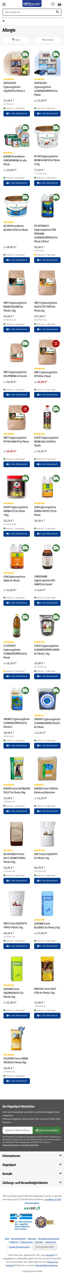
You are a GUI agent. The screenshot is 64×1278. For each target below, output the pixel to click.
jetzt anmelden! (47, 1130)
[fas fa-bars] (4, 4)
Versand (50, 1255)
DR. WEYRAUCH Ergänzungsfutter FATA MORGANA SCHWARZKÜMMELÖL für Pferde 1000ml (46, 233)
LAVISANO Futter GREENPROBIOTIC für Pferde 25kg (13, 992)
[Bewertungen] (8, 79)
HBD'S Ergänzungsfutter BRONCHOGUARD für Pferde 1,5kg (15, 306)
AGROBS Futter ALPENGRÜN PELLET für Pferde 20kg (16, 790)
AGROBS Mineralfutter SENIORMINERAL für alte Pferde (15, 160)
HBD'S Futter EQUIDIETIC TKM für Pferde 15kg (15, 925)
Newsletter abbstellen (29, 1145)
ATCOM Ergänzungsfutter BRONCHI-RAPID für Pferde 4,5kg (47, 160)
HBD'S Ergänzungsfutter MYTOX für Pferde (45, 374)
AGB (7, 1238)
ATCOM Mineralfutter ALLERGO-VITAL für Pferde (15, 227)
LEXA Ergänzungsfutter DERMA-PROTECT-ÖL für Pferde (45, 511)
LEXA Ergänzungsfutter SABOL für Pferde (14, 578)
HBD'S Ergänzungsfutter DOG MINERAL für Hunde (15, 374)
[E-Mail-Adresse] (17, 1130)
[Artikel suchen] (57, 12)
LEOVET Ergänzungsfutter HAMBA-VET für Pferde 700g (15, 511)
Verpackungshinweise (48, 1238)
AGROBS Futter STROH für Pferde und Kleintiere (46, 790)
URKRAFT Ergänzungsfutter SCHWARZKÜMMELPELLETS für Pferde (47, 723)
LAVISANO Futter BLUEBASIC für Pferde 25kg (47, 925)
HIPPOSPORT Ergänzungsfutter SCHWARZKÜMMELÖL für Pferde (46, 89)
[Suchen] (27, 12)
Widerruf (14, 1242)
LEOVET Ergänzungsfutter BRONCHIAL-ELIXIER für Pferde (46, 441)
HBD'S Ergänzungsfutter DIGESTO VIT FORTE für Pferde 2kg (45, 306)
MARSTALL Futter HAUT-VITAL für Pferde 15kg (45, 990)
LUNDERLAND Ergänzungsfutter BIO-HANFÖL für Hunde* (45, 580)
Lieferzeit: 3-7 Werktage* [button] (45, 255)
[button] (53, 4)
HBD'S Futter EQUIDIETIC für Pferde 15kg (46, 856)
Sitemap (32, 1238)
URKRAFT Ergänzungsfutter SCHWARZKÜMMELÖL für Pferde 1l (16, 723)
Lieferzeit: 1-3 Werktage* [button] (14, 108)
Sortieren (48, 40)
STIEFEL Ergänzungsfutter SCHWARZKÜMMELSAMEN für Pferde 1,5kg (46, 649)
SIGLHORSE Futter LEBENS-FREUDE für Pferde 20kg (16, 1060)
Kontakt (39, 1242)
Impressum (50, 1242)
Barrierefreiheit (18, 1238)
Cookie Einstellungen (19, 1247)
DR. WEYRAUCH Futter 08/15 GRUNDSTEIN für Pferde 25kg (14, 858)
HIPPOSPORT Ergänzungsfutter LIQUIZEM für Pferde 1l (14, 87)
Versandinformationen (47, 1265)
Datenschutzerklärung (11, 1145)
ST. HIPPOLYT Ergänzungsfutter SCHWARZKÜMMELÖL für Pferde (15, 651)
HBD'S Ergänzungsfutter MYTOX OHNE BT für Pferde (16, 439)
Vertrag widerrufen (45, 1247)
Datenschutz (26, 1242)
